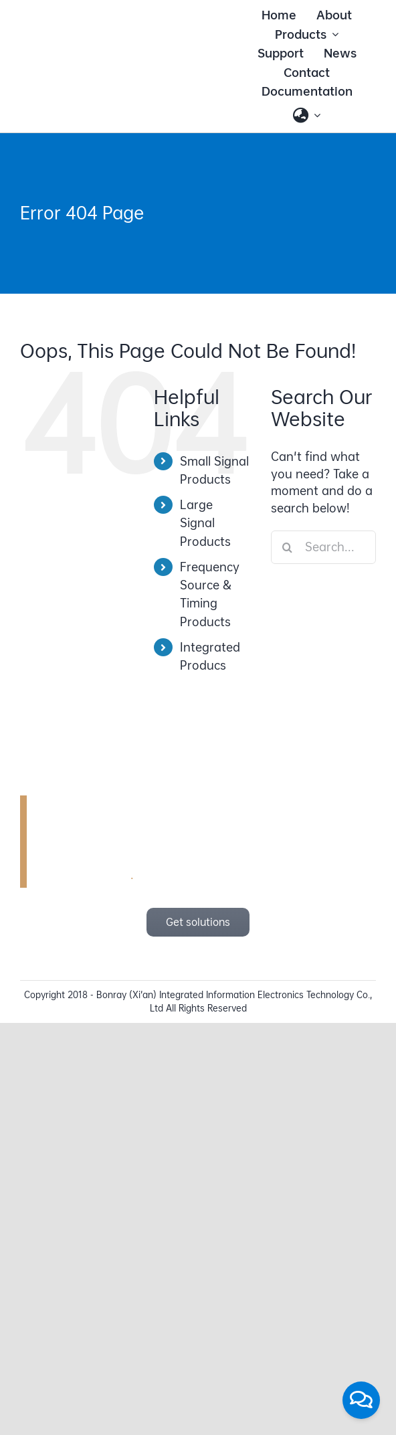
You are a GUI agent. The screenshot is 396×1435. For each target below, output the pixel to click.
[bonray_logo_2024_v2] (107, 52)
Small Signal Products (214, 470)
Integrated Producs (210, 656)
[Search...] (323, 547)
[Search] (287, 547)
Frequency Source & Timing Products (209, 594)
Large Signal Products (205, 523)
